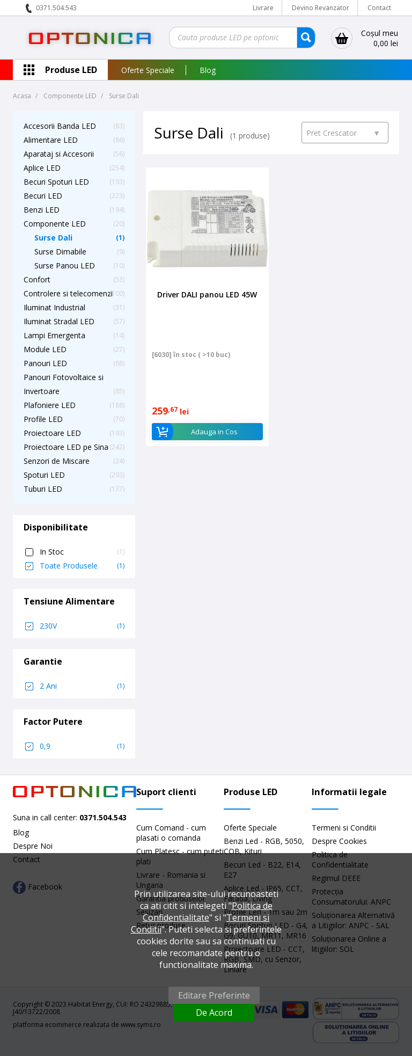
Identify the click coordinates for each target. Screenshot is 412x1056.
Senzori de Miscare (57, 461)
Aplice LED (42, 168)
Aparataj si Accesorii (59, 154)
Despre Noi (33, 846)
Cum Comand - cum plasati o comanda (171, 832)
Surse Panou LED (64, 265)
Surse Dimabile (60, 251)
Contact (379, 7)
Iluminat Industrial (54, 307)
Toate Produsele (82, 566)
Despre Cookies (339, 841)
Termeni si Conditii (344, 827)
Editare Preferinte (214, 995)
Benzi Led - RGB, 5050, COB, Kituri (264, 846)
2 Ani (82, 686)
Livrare (263, 7)
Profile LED (43, 419)
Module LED (45, 349)
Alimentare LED (51, 140)
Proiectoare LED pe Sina (66, 447)
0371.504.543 (56, 7)
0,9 (82, 746)
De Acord (214, 1012)
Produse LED (71, 70)
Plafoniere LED (50, 405)
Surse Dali (53, 237)
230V (82, 626)
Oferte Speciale (147, 70)
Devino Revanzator (320, 7)
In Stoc (82, 552)
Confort (37, 279)
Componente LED (55, 224)
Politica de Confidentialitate (208, 911)
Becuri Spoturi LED (56, 182)
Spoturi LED (44, 475)
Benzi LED (42, 210)
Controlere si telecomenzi (68, 293)
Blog (208, 70)
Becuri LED (43, 196)
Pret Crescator (343, 133)
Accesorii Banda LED (60, 126)
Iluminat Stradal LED (59, 321)
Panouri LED (45, 363)
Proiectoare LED (52, 433)
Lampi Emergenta (54, 335)
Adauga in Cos (194, 431)
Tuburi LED (43, 489)
